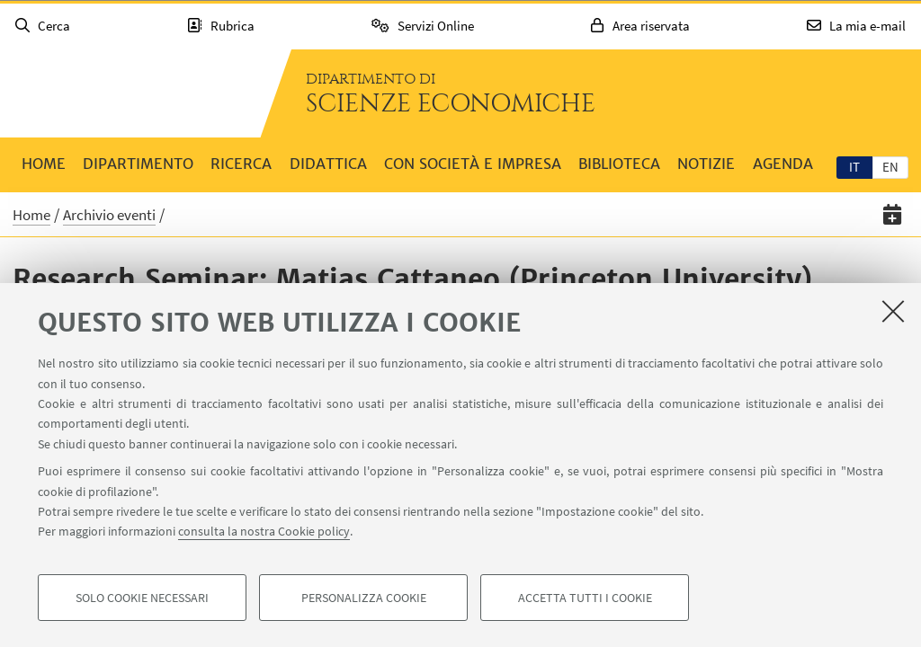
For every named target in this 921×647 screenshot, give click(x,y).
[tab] (854, 166)
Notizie (706, 164)
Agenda (783, 164)
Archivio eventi (109, 215)
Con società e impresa (472, 164)
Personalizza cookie (363, 598)
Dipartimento (138, 164)
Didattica (328, 164)
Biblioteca (619, 164)
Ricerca (241, 164)
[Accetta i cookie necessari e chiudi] (893, 311)
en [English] (890, 166)
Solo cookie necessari (142, 598)
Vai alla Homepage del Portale (129, 93)
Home (44, 164)
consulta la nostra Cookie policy (264, 532)
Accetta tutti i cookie (585, 598)
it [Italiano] (854, 166)
